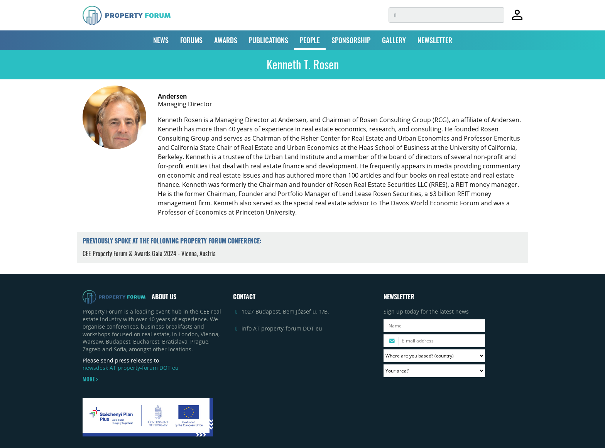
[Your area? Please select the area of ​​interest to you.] (434, 370)
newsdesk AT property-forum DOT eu (131, 367)
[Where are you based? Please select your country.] (434, 355)
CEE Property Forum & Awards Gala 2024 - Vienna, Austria (149, 253)
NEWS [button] (161, 40)
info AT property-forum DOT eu (282, 328)
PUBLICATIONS (268, 40)
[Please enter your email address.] (434, 340)
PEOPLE (310, 40)
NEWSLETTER (434, 40)
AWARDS (225, 40)
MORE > (90, 379)
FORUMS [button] (191, 40)
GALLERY (394, 40)
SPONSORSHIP (350, 40)
